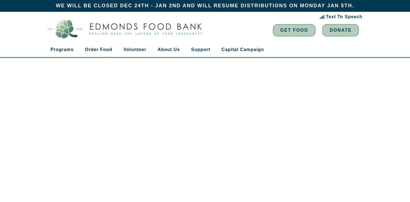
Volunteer (134, 49)
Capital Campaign (242, 49)
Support (200, 49)
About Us (169, 49)
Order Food (98, 49)
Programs (62, 49)
